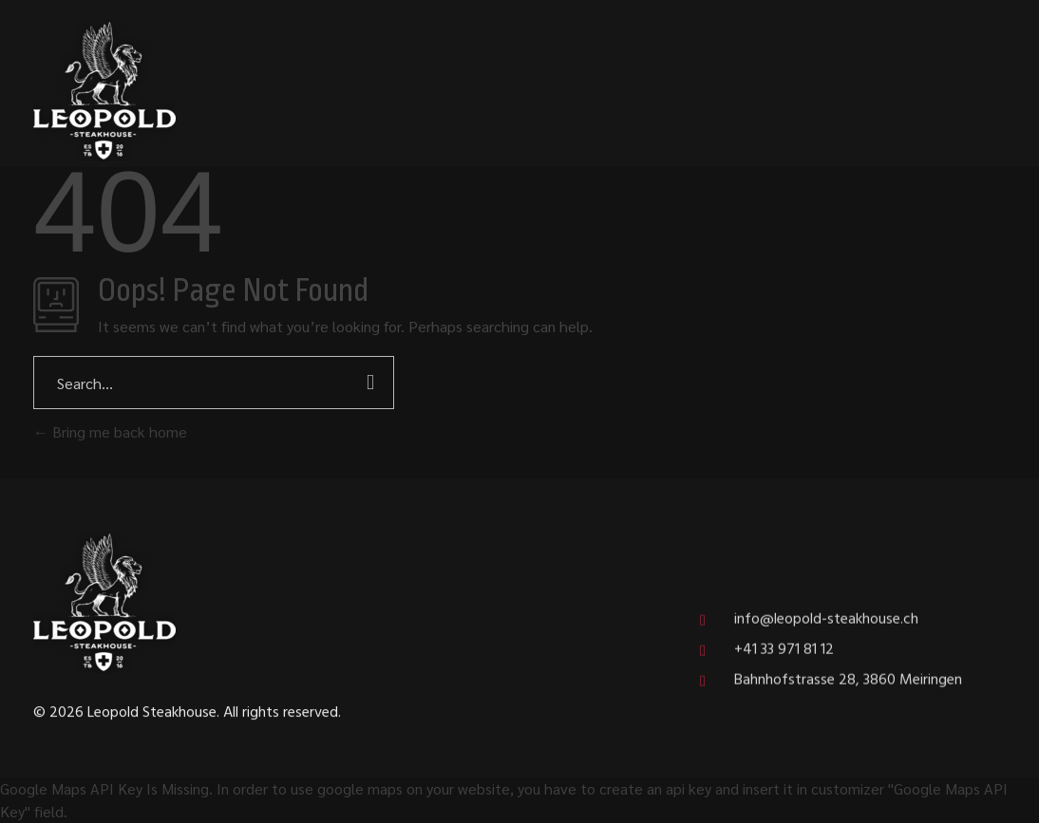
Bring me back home (110, 431)
